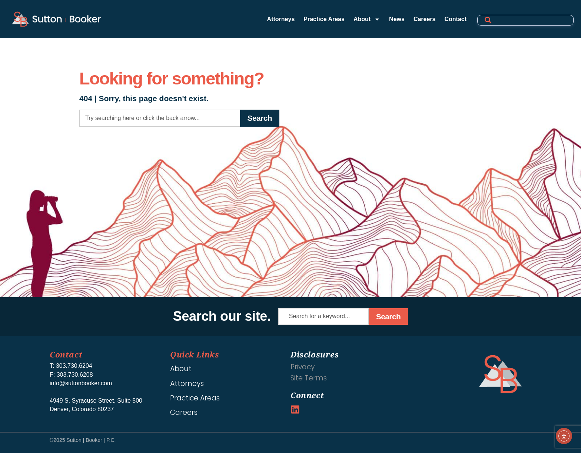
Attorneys (281, 19)
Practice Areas (324, 19)
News (397, 19)
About (366, 19)
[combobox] (159, 118)
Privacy (302, 367)
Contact (455, 19)
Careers (425, 19)
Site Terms (308, 378)
